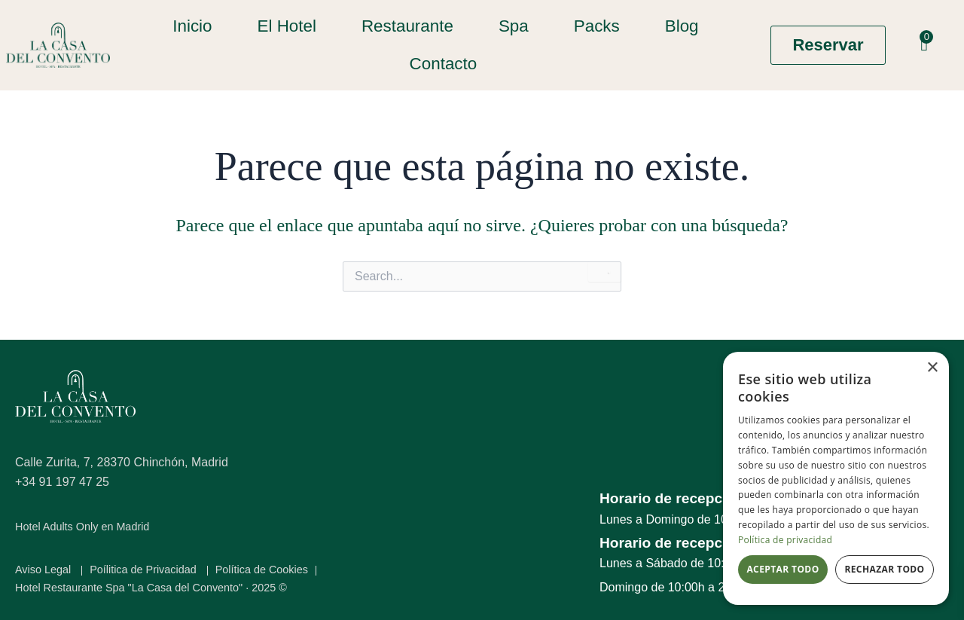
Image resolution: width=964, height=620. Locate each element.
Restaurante (407, 26)
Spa (513, 26)
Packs (595, 26)
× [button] (932, 368)
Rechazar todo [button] (884, 569)
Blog (680, 26)
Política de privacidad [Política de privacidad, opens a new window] (785, 539)
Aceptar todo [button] (782, 569)
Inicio (191, 26)
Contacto (442, 63)
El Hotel (285, 26)
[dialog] (836, 478)
